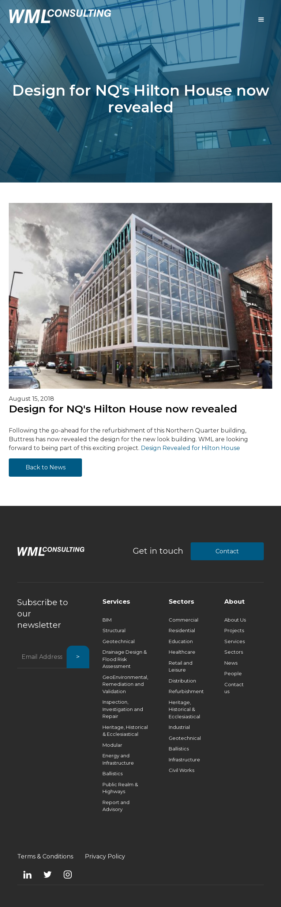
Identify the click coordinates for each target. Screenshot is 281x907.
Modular (112, 745)
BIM (107, 620)
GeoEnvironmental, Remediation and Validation (125, 684)
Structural (113, 630)
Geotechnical (118, 641)
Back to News (45, 467)
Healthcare (182, 652)
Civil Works (181, 770)
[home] (60, 16)
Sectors (181, 601)
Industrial (179, 727)
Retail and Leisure (180, 666)
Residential (182, 630)
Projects (234, 630)
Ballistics (112, 773)
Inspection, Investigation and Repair (122, 709)
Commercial (183, 620)
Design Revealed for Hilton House (190, 448)
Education (181, 641)
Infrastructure (184, 759)
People (233, 673)
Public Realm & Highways (120, 788)
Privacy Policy (105, 856)
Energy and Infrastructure (118, 759)
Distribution (182, 681)
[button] (261, 20)
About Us (235, 620)
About (234, 601)
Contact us (234, 688)
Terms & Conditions (45, 856)
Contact (227, 551)
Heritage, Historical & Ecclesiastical (125, 730)
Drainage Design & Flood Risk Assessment (124, 659)
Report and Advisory (116, 805)
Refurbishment (186, 691)
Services (116, 601)
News (230, 663)
